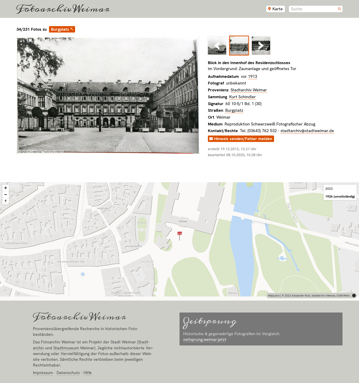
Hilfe (88, 372)
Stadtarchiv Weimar (249, 89)
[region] (179, 241)
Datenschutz (68, 372)
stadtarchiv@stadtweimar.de (307, 130)
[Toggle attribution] (354, 295)
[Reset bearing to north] (5, 201)
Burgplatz (60, 29)
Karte (277, 8)
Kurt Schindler (242, 96)
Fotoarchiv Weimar (62, 9)
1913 (252, 76)
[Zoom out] (5, 194)
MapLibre (274, 295)
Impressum (43, 372)
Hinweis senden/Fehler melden (243, 138)
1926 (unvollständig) (340, 196)
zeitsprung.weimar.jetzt (204, 339)
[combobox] (316, 9)
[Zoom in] (5, 188)
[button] (179, 236)
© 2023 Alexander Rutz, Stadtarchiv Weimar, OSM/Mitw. (316, 295)
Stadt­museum (66, 347)
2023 (329, 189)
